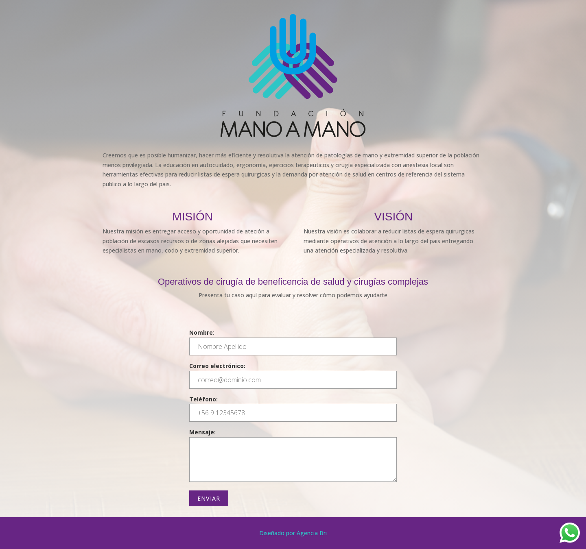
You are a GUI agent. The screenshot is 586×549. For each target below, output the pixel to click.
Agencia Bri (312, 533)
